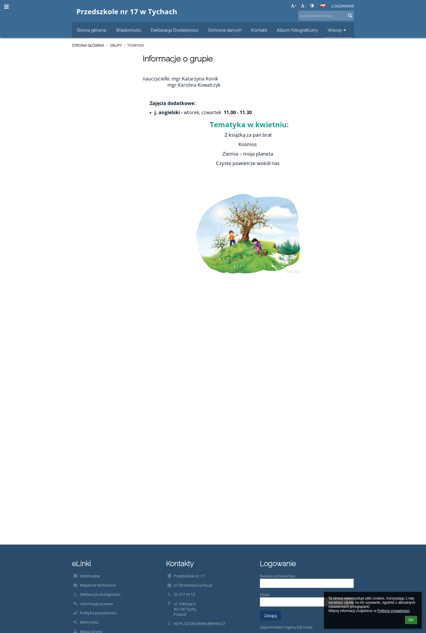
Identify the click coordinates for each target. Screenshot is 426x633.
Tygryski (135, 45)
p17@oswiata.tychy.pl (193, 585)
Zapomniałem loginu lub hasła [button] (286, 627)
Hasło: (265, 594)
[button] (322, 5)
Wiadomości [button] (128, 30)
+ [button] (293, 5)
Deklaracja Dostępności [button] (175, 30)
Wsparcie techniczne (98, 585)
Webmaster (90, 576)
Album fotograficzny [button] (297, 30)
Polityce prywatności (393, 611)
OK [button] (411, 620)
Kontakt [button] (259, 30)
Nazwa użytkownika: (278, 576)
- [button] (303, 5)
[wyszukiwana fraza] (326, 15)
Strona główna (88, 45)
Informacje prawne (96, 603)
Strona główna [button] (91, 30)
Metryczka (89, 622)
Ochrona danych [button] (225, 30)
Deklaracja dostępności (100, 594)
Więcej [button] (337, 30)
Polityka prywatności (98, 613)
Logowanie (342, 6)
